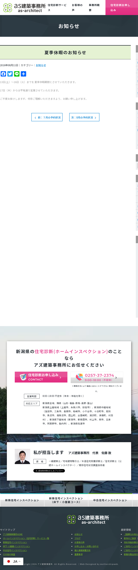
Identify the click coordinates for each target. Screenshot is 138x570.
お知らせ (41, 65)
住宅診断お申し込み (120, 7)
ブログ (77, 538)
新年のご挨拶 (130, 538)
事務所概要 (94, 7)
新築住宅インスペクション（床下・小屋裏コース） (66, 500)
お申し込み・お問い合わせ (86, 546)
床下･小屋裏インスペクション (16, 546)
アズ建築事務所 (45, 564)
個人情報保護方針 (82, 550)
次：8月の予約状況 (84, 118)
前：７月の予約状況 (47, 118)
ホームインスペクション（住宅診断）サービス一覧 (26, 538)
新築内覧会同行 (131, 554)
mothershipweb (109, 564)
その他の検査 (9, 554)
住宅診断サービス (57, 7)
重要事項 (78, 554)
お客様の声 (77, 7)
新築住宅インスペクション (22, 500)
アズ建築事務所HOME (13, 534)
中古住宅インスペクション (110, 500)
